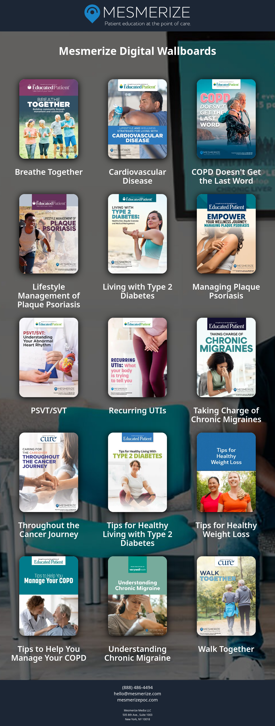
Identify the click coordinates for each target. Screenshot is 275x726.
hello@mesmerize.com (137, 694)
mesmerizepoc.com (137, 700)
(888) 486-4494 (137, 687)
